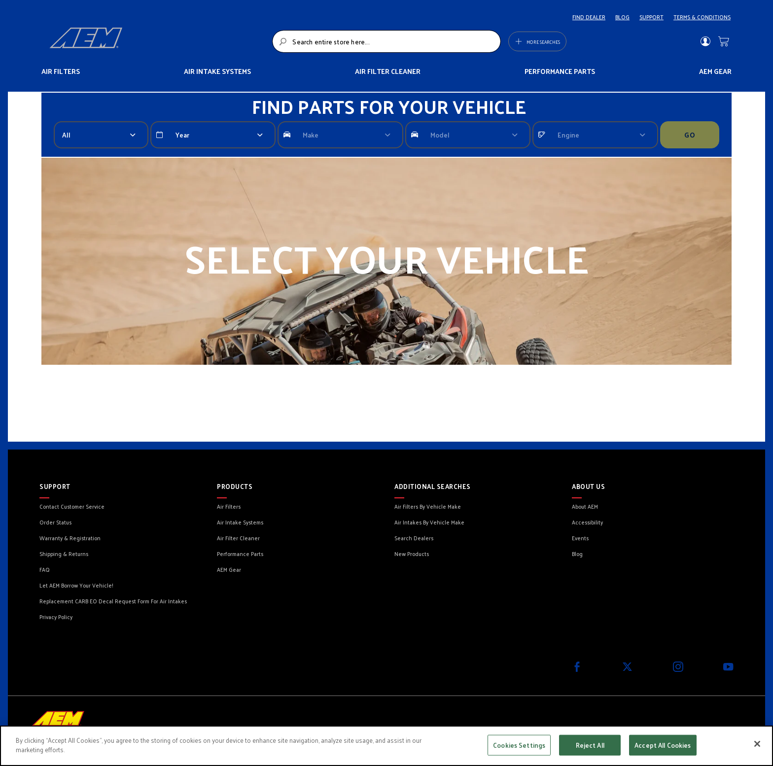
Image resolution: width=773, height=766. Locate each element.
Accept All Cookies (662, 745)
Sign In (705, 41)
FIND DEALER (588, 17)
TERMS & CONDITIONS (702, 17)
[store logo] (158, 41)
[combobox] (386, 41)
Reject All (590, 745)
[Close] (757, 744)
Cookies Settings (519, 745)
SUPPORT (651, 17)
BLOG (622, 17)
